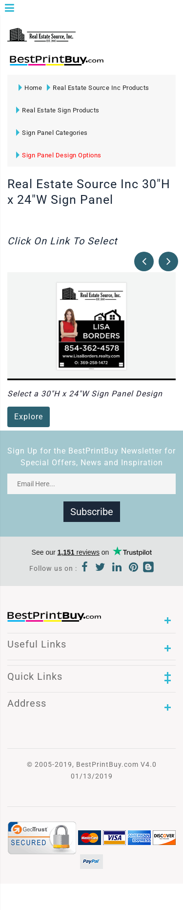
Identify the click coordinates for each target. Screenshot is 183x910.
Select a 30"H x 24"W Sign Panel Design (85, 393)
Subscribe (91, 512)
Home (30, 87)
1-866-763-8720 (122, 65)
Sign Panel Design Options (59, 155)
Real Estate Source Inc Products (98, 87)
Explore (28, 416)
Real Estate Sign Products (58, 110)
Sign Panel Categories (52, 132)
